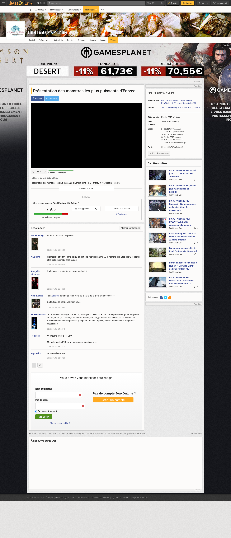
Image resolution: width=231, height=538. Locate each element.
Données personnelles (100, 497)
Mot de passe (41, 400)
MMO (180, 107)
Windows (178, 103)
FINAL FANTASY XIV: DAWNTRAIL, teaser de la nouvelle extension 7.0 (181, 280)
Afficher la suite (86, 188)
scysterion (36, 353)
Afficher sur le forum (130, 228)
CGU (73, 497)
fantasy (196, 107)
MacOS (164, 100)
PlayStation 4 (187, 100)
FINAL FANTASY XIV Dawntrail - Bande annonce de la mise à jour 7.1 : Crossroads (182, 205)
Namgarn (35, 257)
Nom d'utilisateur (43, 389)
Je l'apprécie (82, 208)
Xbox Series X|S (190, 103)
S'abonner (187, 3)
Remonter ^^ (197, 433)
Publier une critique (121, 208)
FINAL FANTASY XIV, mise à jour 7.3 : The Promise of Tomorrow (182, 173)
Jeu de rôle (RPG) (169, 107)
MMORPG (188, 107)
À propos (50, 497)
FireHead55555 (38, 314)
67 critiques (121, 214)
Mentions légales (62, 497)
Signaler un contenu (119, 497)
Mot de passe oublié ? (60, 423)
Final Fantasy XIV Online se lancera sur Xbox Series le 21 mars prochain (182, 236)
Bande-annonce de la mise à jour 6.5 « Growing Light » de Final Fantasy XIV (183, 266)
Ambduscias (37, 296)
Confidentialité (83, 497)
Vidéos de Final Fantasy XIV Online (75, 433)
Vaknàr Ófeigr (37, 235)
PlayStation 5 (167, 103)
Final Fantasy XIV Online (47, 32)
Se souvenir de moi (47, 411)
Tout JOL (152, 3)
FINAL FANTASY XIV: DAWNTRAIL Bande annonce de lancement (180, 222)
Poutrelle (35, 336)
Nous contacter (141, 497)
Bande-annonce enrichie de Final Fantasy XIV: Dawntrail (183, 249)
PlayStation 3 (174, 100)
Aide (132, 497)
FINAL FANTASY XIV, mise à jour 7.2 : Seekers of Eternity (182, 188)
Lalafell (55, 296)
